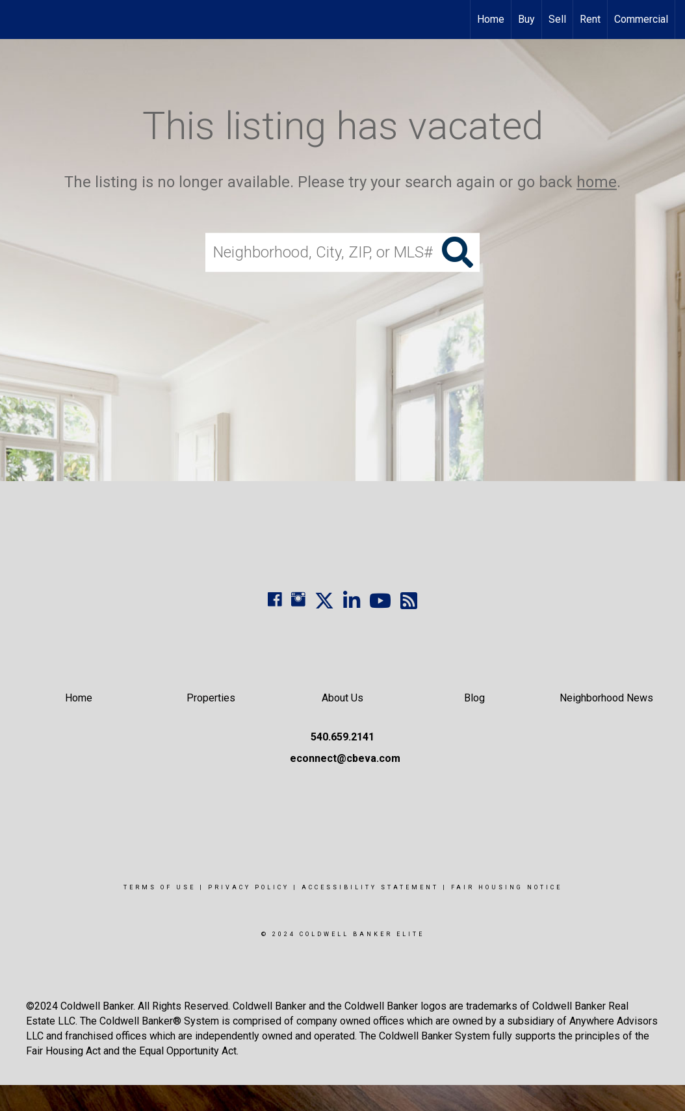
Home (490, 19)
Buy (526, 19)
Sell (557, 19)
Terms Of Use (159, 887)
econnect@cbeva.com (345, 758)
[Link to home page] (16, 19)
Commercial (641, 19)
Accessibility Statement (370, 887)
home (596, 182)
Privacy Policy (248, 887)
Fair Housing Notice (506, 887)
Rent (590, 19)
